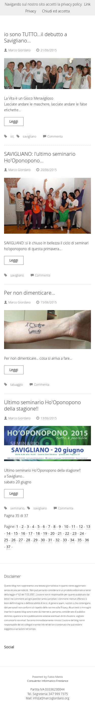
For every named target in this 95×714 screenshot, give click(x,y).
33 (65, 539)
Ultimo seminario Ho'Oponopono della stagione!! (42, 405)
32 (57, 539)
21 (60, 533)
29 (35, 539)
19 (45, 533)
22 (67, 533)
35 (80, 539)
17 (30, 533)
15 (16, 533)
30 (43, 539)
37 (8, 546)
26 (13, 539)
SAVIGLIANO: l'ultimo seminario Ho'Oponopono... (39, 157)
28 (28, 539)
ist (12, 136)
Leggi (13, 121)
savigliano (29, 136)
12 (81, 526)
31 (50, 539)
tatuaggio (16, 384)
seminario (17, 508)
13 (88, 526)
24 (82, 533)
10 (66, 526)
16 (23, 533)
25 (6, 539)
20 (52, 533)
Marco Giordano (19, 50)
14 (8, 533)
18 (38, 533)
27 (21, 539)
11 (73, 526)
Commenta (53, 136)
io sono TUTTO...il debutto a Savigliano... (35, 37)
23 (74, 533)
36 (87, 539)
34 (72, 539)
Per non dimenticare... (29, 293)
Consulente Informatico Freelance (47, 681)
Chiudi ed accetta (56, 11)
